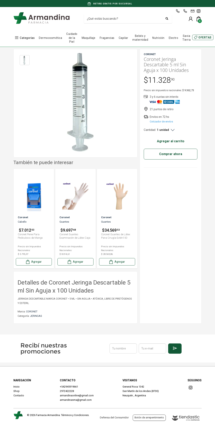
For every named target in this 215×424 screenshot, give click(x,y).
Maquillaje (88, 37)
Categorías (27, 37)
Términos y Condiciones (75, 415)
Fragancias (107, 37)
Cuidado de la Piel (71, 37)
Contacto (18, 395)
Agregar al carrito (170, 141)
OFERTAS (205, 37)
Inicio (16, 386)
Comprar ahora (170, 154)
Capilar (123, 37)
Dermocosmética (50, 37)
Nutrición (158, 37)
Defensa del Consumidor (114, 417)
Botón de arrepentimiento (149, 417)
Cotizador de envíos (161, 121)
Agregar (33, 261)
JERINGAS (36, 315)
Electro (173, 37)
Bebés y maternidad (140, 37)
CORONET (31, 311)
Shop (16, 391)
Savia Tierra (186, 37)
